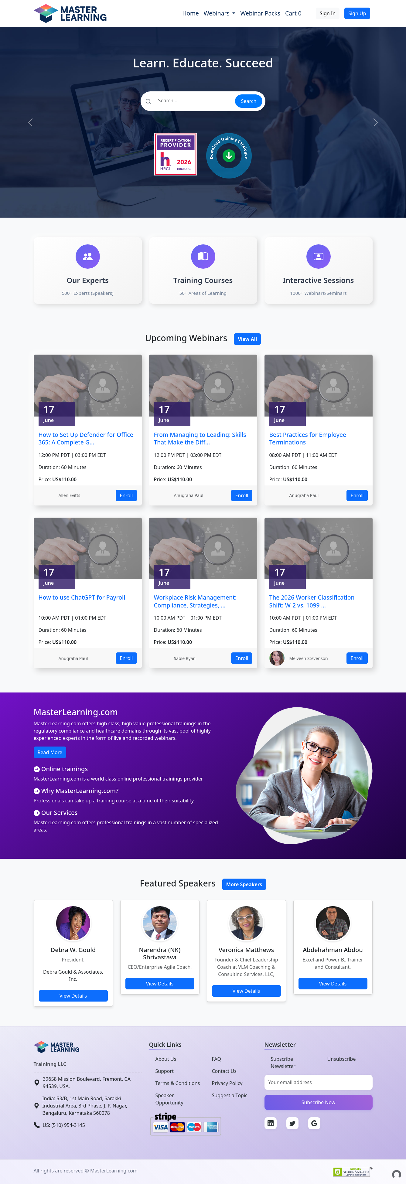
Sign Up (357, 13)
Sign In (328, 13)
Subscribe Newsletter (283, 1063)
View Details (73, 995)
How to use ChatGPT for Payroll (82, 597)
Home (190, 13)
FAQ (216, 1059)
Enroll (126, 495)
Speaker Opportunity (169, 1099)
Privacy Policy (227, 1083)
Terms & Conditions (177, 1083)
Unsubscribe (341, 1059)
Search (249, 101)
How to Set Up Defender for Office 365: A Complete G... (86, 438)
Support (164, 1071)
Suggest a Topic (229, 1095)
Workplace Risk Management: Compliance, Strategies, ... (195, 601)
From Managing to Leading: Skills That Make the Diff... (200, 438)
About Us (165, 1059)
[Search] (187, 100)
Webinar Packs (260, 13)
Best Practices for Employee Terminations (307, 438)
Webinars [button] (217, 13)
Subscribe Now (319, 1102)
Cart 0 (293, 13)
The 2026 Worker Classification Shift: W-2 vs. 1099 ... (312, 601)
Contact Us (224, 1071)
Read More (50, 752)
